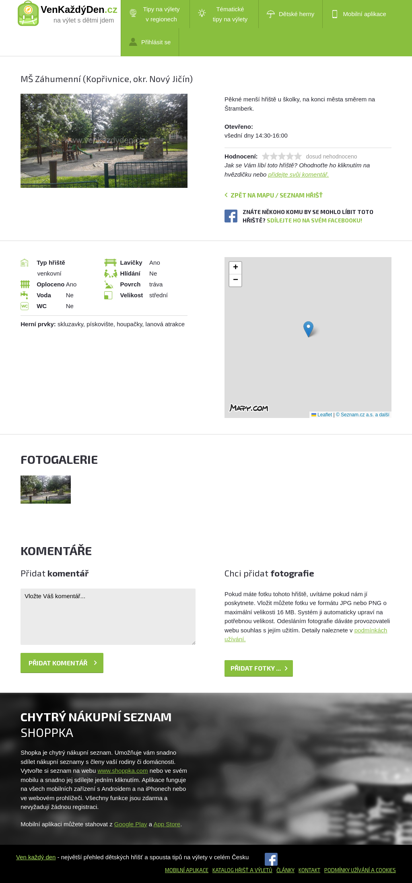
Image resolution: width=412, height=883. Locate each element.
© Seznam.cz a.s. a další (362, 415)
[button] (308, 329)
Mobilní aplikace (358, 14)
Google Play (130, 824)
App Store (166, 824)
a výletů (260, 870)
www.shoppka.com (122, 770)
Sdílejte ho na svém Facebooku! (314, 220)
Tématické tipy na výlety (222, 14)
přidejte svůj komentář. (298, 174)
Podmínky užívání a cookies (360, 870)
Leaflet (321, 415)
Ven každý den (36, 857)
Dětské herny (290, 14)
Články (285, 870)
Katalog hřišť (230, 870)
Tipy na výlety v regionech (154, 14)
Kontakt (309, 870)
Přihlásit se (150, 42)
